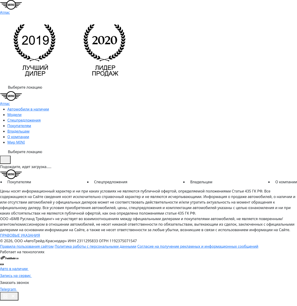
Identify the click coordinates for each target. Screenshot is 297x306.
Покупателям (19, 125)
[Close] (2, 264)
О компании (18, 136)
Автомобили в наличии (28, 109)
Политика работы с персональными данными (95, 246)
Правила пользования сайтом (27, 246)
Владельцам (18, 131)
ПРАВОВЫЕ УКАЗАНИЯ (20, 235)
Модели (14, 114)
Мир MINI (16, 142)
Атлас (5, 12)
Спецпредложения (24, 120)
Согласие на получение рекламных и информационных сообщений (197, 246)
